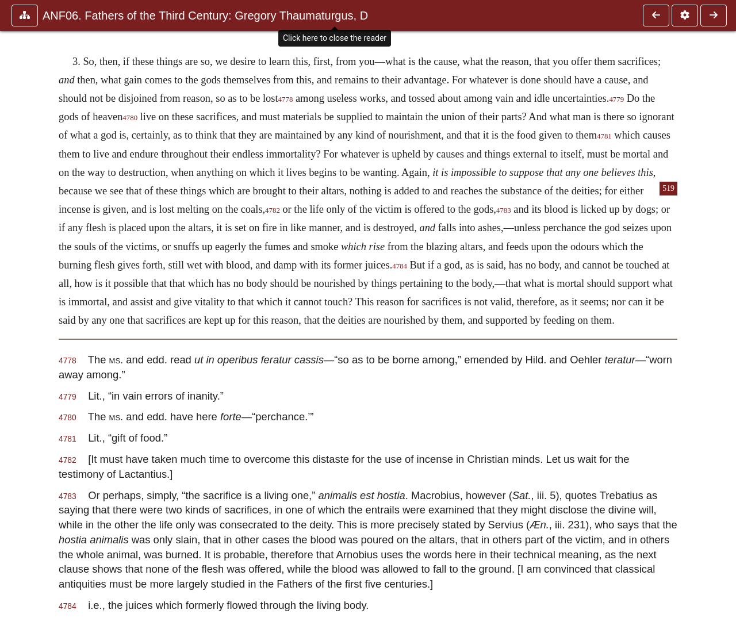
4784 (399, 266)
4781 (604, 136)
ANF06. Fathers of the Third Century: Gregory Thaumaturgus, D (205, 15)
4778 (285, 99)
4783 (503, 210)
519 (668, 188)
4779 (616, 99)
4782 (272, 210)
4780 (129, 118)
